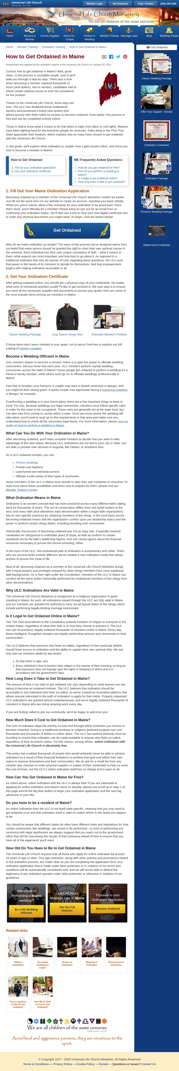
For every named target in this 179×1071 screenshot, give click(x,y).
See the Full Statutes (67, 909)
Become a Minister (30, 37)
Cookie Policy (85, 1064)
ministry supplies (30, 348)
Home (10, 35)
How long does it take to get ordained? (101, 181)
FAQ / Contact (146, 3)
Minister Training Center (21, 489)
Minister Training (109, 35)
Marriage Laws (129, 35)
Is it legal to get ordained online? (98, 178)
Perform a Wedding (89, 37)
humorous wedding (114, 389)
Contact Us (148, 1064)
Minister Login (95, 3)
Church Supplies (49, 35)
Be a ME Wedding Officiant (26, 911)
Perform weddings (27, 462)
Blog (149, 35)
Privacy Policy (62, 1064)
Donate (103, 1064)
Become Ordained (108, 908)
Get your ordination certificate (33, 171)
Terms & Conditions (36, 1064)
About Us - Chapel (69, 37)
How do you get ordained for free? (99, 167)
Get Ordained (120, 3)
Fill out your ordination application (35, 167)
